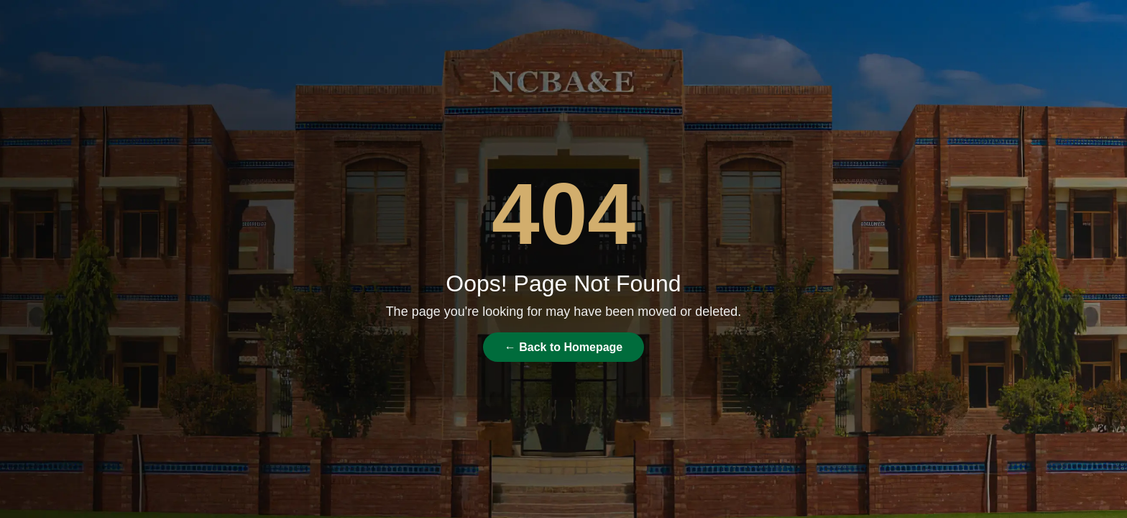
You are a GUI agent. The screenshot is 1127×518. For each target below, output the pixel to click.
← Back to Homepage (563, 347)
